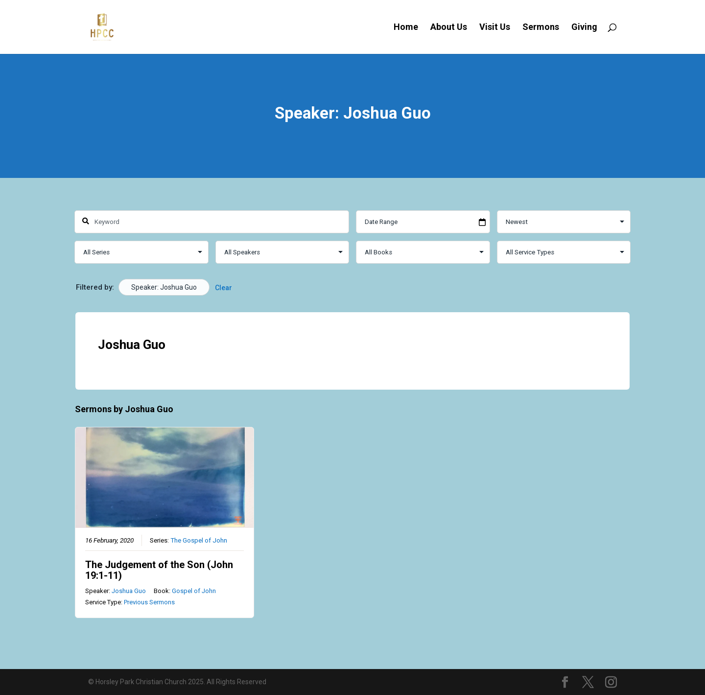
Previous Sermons (149, 602)
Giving (584, 28)
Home (406, 28)
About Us (448, 28)
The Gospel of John (198, 540)
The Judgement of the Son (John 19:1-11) (159, 569)
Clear (223, 288)
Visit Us (494, 28)
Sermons (540, 28)
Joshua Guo (129, 590)
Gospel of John (194, 590)
